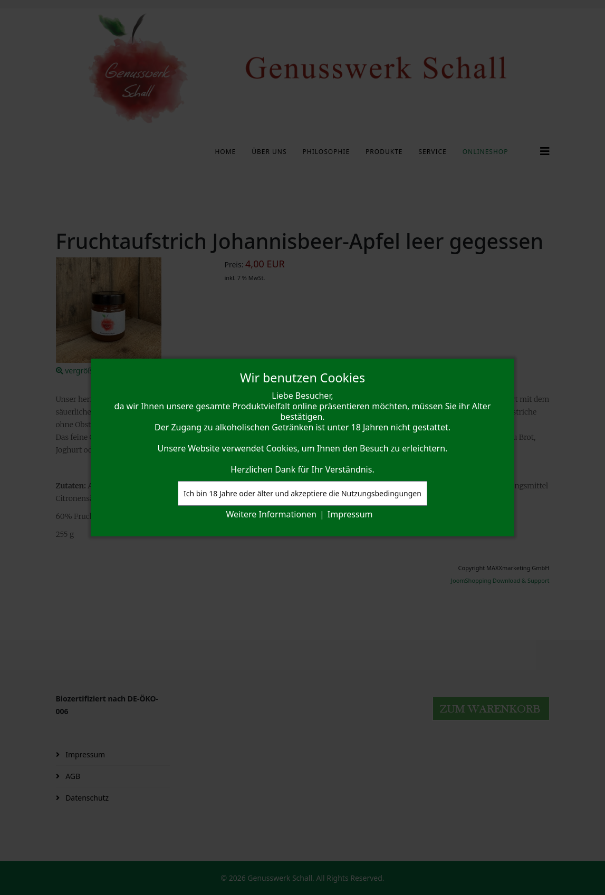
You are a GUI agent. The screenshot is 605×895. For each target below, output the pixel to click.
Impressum (350, 514)
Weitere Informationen (271, 514)
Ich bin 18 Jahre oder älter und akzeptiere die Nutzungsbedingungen (302, 493)
